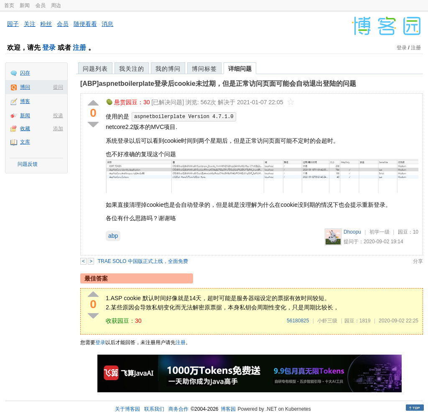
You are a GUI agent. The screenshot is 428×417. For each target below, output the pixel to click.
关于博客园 (127, 409)
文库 (25, 142)
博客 (25, 101)
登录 (49, 47)
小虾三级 (327, 321)
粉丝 (46, 24)
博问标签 (204, 68)
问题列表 (95, 68)
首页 (9, 5)
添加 (58, 128)
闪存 (25, 73)
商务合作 (178, 409)
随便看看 (85, 24)
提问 (58, 87)
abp (113, 235)
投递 (58, 115)
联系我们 (154, 409)
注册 (79, 47)
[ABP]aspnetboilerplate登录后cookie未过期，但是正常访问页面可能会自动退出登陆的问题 (218, 83)
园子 (13, 24)
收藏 (25, 128)
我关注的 (131, 68)
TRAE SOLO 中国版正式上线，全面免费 (143, 261)
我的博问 (168, 68)
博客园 (228, 409)
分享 (418, 261)
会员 (41, 5)
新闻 (25, 5)
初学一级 (379, 232)
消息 (107, 24)
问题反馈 (28, 164)
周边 (56, 5)
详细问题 (240, 68)
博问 (25, 87)
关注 (30, 24)
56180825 (298, 321)
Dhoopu (352, 232)
